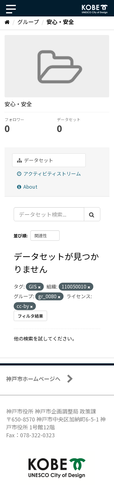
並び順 (20, 235)
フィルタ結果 (30, 316)
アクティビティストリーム (49, 173)
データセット (35, 160)
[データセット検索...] (49, 214)
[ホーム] (7, 22)
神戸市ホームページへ (33, 378)
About (27, 186)
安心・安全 (60, 22)
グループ (28, 22)
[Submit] (92, 214)
